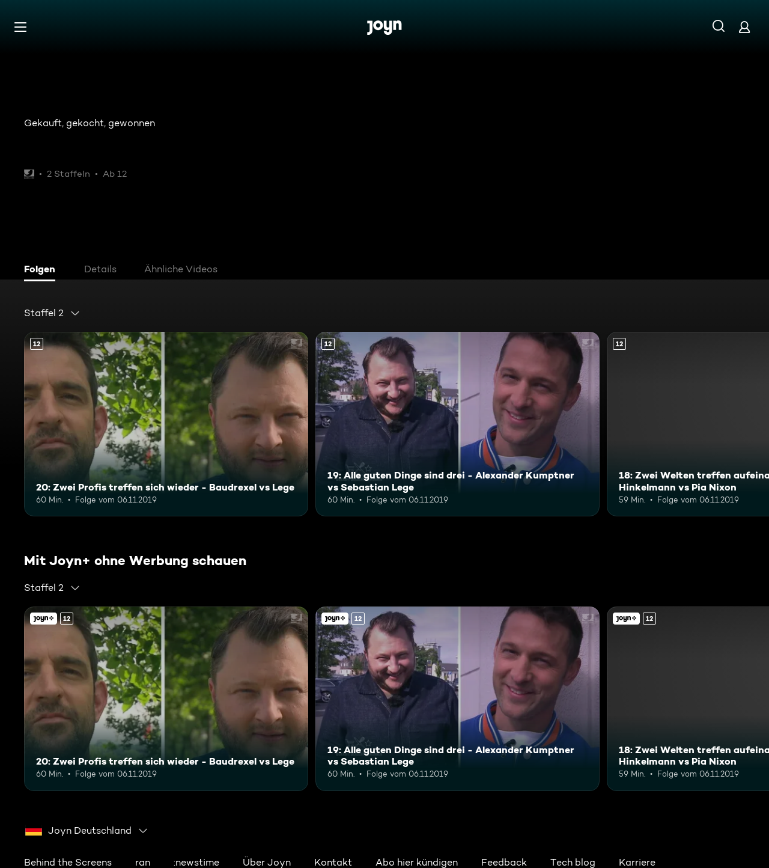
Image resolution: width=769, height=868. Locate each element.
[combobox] (52, 313)
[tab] (43, 270)
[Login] (744, 26)
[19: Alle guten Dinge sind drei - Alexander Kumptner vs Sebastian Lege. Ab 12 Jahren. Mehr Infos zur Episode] (457, 424)
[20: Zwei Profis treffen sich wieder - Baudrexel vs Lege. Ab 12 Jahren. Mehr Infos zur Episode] (166, 424)
